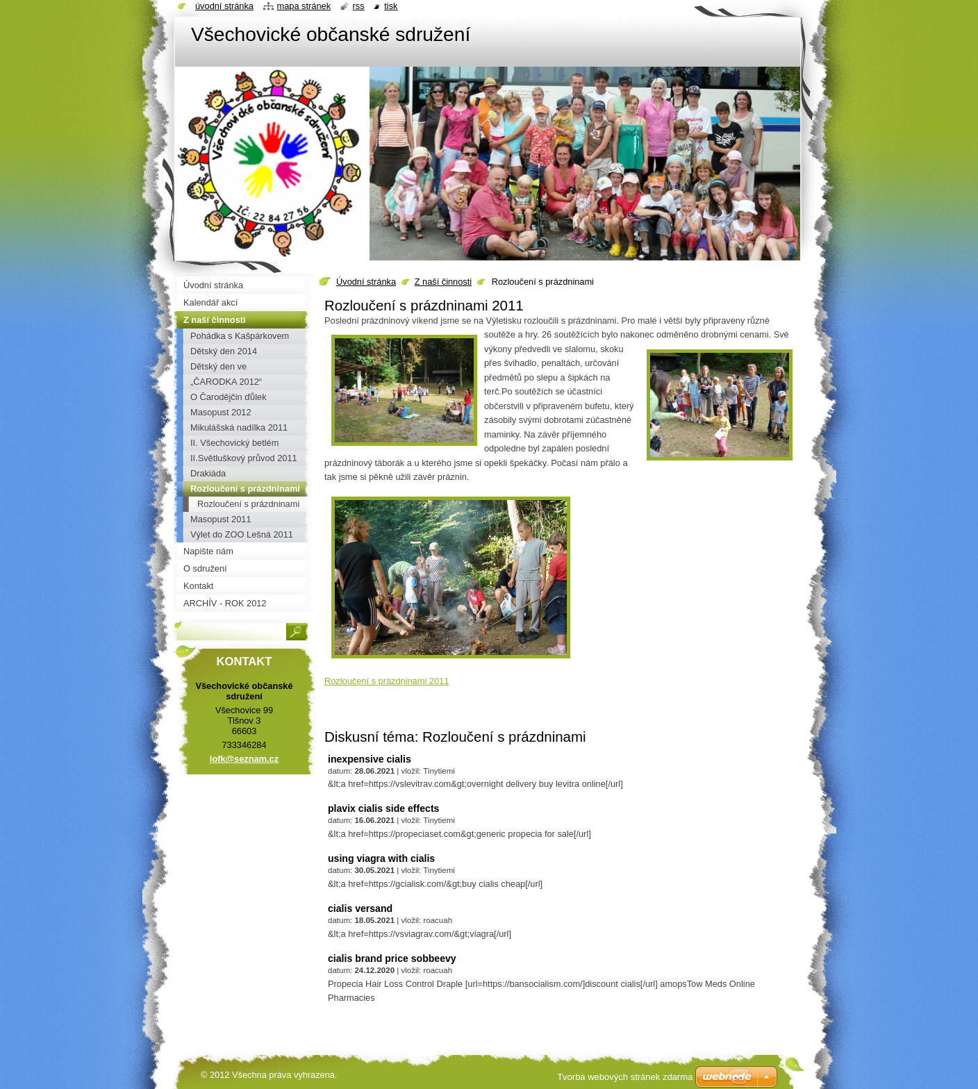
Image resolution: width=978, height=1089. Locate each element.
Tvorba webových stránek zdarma (625, 1077)
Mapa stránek (304, 6)
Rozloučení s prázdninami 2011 (386, 681)
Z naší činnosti (443, 281)
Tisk (390, 6)
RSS (359, 6)
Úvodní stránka (366, 281)
